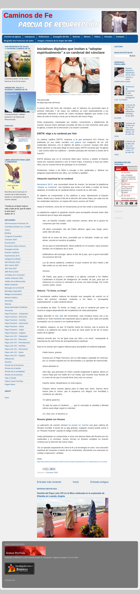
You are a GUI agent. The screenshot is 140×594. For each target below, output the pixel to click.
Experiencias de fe (12, 256)
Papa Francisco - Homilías (15, 320)
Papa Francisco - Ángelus (15, 333)
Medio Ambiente (11, 285)
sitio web (59, 316)
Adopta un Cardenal (47, 187)
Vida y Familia (10, 378)
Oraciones (9, 310)
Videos (97, 37)
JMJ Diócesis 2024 (12, 262)
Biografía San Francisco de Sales (19, 41)
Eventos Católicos (12, 252)
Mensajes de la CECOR (14, 288)
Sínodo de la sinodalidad (15, 371)
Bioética (8, 233)
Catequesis (30, 37)
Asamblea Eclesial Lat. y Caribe (17, 227)
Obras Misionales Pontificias (16, 307)
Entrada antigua (99, 481)
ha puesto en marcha (78, 425)
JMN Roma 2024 (11, 272)
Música (87, 37)
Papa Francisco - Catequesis (16, 314)
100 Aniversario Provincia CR (16, 223)
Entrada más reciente (49, 481)
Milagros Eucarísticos (13, 294)
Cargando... (119, 211)
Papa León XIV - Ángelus (15, 355)
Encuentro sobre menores (15, 246)
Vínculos (108, 37)
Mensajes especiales (13, 291)
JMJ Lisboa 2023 (11, 265)
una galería (75, 142)
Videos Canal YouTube (14, 381)
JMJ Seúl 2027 (11, 268)
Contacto (120, 37)
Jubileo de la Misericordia (15, 281)
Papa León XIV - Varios (14, 352)
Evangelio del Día (61, 37)
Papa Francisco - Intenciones (16, 323)
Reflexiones (44, 37)
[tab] (121, 168)
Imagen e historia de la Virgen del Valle (55, 41)
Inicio (76, 481)
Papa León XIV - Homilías (15, 346)
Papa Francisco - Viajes (14, 330)
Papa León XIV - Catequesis (16, 336)
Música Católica (11, 298)
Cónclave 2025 (52, 472)
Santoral (8, 362)
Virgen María (10, 384)
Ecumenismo (10, 243)
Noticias (76, 37)
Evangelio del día (12, 249)
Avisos (7, 230)
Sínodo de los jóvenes (14, 375)
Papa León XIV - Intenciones (16, 349)
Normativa (9, 301)
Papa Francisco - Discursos (16, 317)
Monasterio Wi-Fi (44, 184)
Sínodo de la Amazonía (14, 365)
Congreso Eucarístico (13, 236)
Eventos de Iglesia (12, 37)
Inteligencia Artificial (13, 259)
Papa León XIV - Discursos (16, 339)
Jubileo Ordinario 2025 (14, 278)
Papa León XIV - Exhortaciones (17, 343)
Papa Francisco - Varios (14, 326)
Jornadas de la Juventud (14, 275)
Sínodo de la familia (13, 368)
